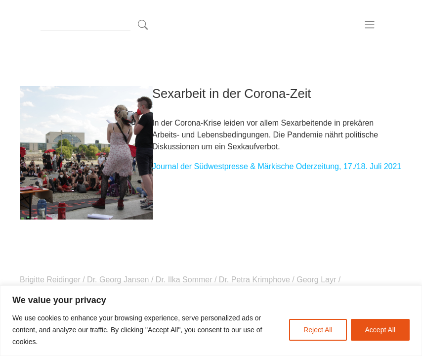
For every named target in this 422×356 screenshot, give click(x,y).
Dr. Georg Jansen (118, 279)
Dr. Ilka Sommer (183, 279)
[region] (211, 320)
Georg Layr (316, 279)
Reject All (317, 330)
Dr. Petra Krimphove (254, 279)
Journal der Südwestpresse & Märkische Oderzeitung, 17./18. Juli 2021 (276, 166)
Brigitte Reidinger (51, 279)
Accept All (380, 330)
